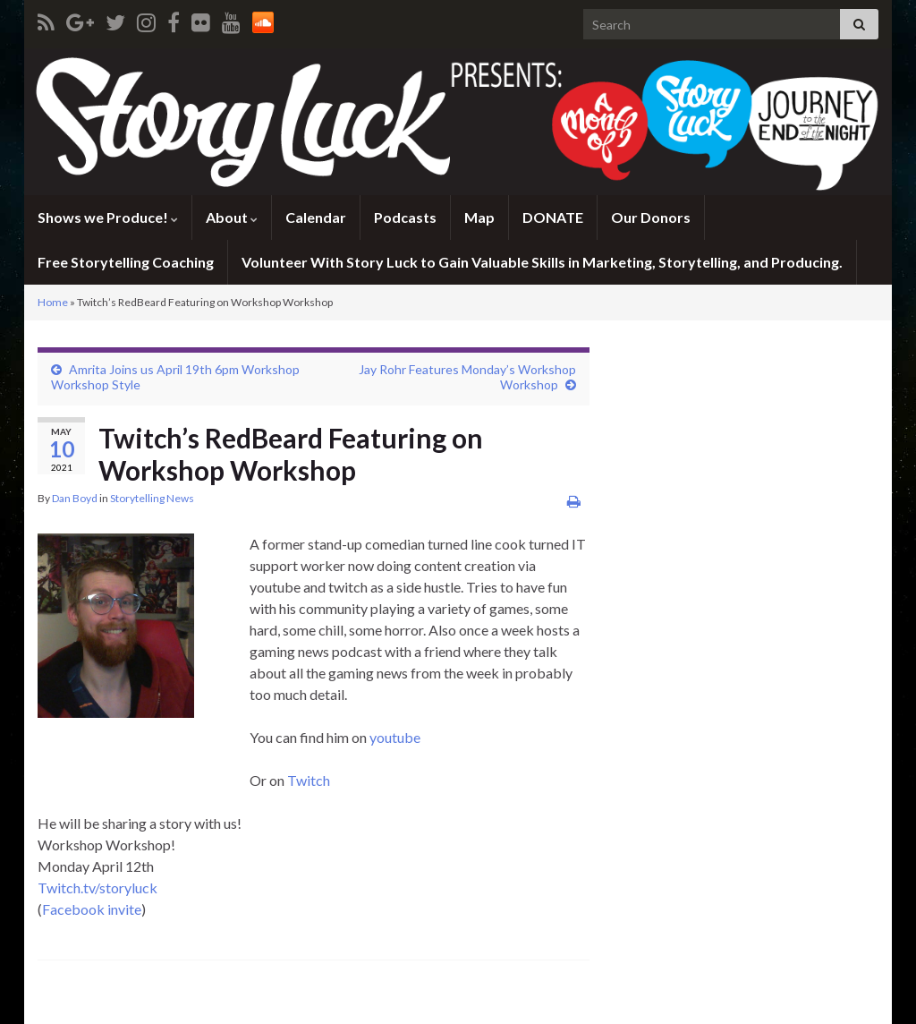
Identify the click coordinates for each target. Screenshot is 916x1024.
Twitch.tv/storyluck (97, 887)
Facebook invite (91, 908)
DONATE (552, 217)
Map (479, 217)
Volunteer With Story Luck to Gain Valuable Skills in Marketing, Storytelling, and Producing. (542, 261)
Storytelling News (152, 498)
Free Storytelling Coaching (126, 261)
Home (53, 302)
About (232, 217)
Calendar (315, 217)
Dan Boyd (75, 498)
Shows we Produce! (108, 217)
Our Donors (651, 217)
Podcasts (405, 217)
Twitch (308, 780)
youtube (394, 737)
